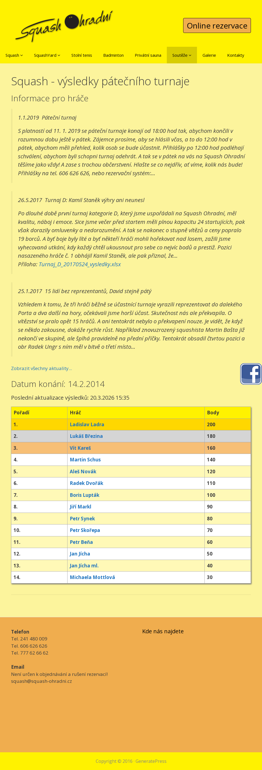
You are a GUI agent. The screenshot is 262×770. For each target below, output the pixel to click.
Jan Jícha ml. (84, 565)
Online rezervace (217, 25)
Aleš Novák (83, 471)
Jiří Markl (80, 506)
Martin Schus (85, 459)
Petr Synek (82, 518)
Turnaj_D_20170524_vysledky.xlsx (80, 264)
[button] (21, 55)
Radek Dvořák (86, 483)
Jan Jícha (80, 554)
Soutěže (181, 55)
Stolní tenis (81, 55)
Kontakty (235, 55)
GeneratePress (151, 761)
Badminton (113, 55)
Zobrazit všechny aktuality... (41, 368)
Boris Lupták (84, 495)
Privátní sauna (148, 55)
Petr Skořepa (85, 530)
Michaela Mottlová (92, 577)
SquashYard (47, 55)
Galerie (209, 55)
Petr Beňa (81, 542)
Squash (14, 55)
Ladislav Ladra (87, 424)
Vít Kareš (80, 448)
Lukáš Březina (86, 436)
